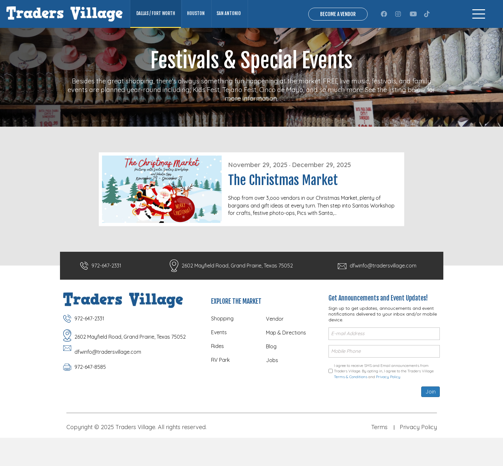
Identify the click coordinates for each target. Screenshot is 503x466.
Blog (271, 375)
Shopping (222, 347)
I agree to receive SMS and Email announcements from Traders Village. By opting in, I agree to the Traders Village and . (384, 399)
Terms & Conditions (350, 404)
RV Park (220, 389)
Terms (379, 455)
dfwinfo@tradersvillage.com (383, 295)
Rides (217, 375)
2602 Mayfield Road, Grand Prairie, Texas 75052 (237, 295)
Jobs (272, 389)
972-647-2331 (106, 295)
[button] (384, 28)
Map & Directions (286, 362)
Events (219, 361)
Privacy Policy (388, 404)
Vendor (275, 348)
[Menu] (479, 28)
